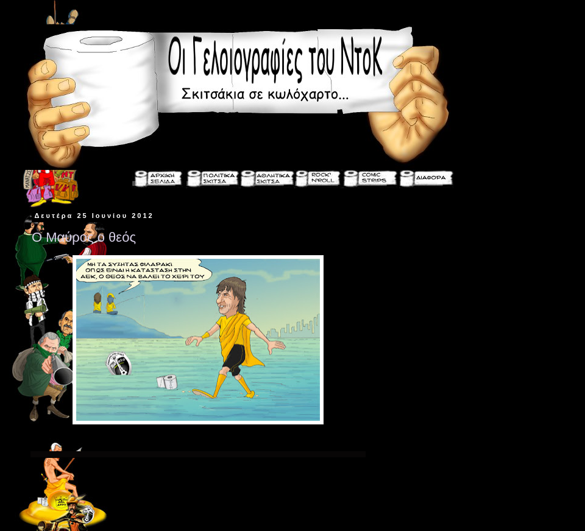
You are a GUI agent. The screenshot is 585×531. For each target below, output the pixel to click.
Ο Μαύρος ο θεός (84, 237)
